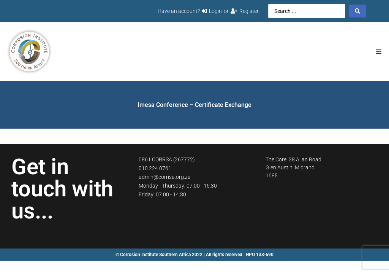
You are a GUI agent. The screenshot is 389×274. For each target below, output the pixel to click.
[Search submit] (357, 11)
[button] (378, 51)
